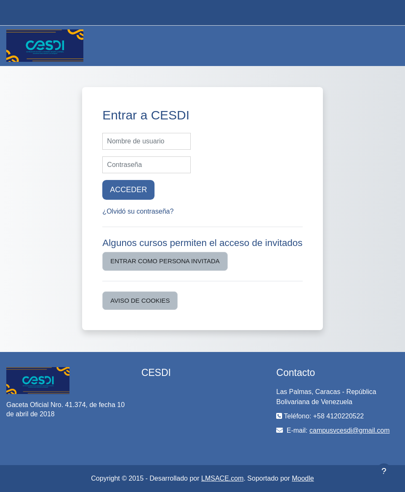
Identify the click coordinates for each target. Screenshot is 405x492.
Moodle (303, 478)
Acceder (128, 189)
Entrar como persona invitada (164, 261)
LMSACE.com (222, 478)
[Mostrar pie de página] (384, 471)
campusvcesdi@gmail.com (349, 430)
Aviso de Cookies (140, 300)
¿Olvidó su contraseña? (137, 211)
